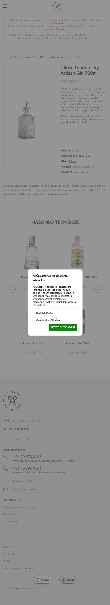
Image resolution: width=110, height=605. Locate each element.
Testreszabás (44, 313)
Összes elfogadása (63, 327)
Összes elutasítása (48, 320)
